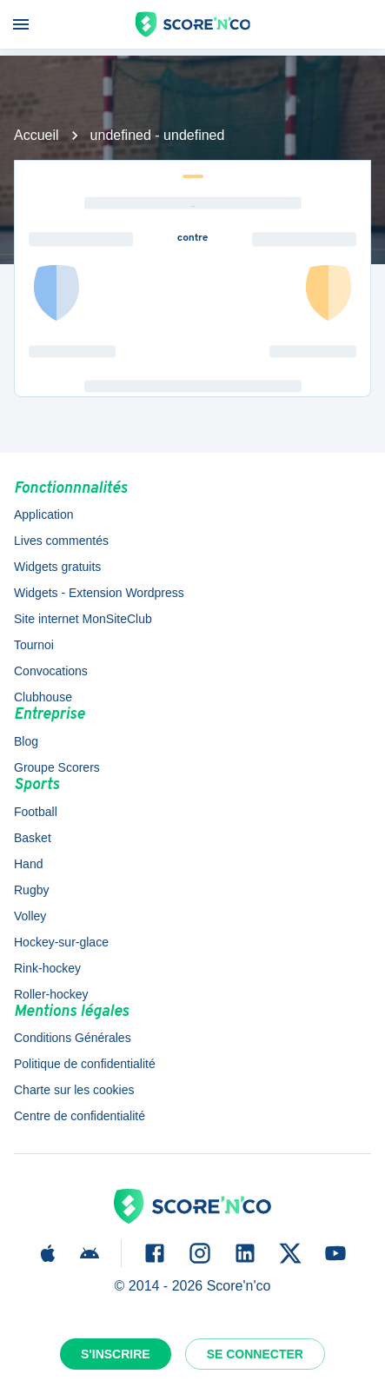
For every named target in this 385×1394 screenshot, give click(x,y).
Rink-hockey (47, 968)
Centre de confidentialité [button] (79, 1116)
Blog (26, 741)
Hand (28, 864)
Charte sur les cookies (74, 1090)
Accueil (36, 135)
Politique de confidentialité (85, 1064)
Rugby (31, 890)
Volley (30, 916)
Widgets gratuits (57, 567)
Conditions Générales (72, 1038)
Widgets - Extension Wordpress (99, 593)
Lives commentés (61, 541)
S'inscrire (115, 1354)
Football (35, 812)
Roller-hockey (51, 994)
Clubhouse (43, 697)
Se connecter (255, 1354)
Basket (32, 838)
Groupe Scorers (57, 767)
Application (44, 514)
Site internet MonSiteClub (83, 619)
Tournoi (34, 645)
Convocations (51, 671)
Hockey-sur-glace (61, 942)
